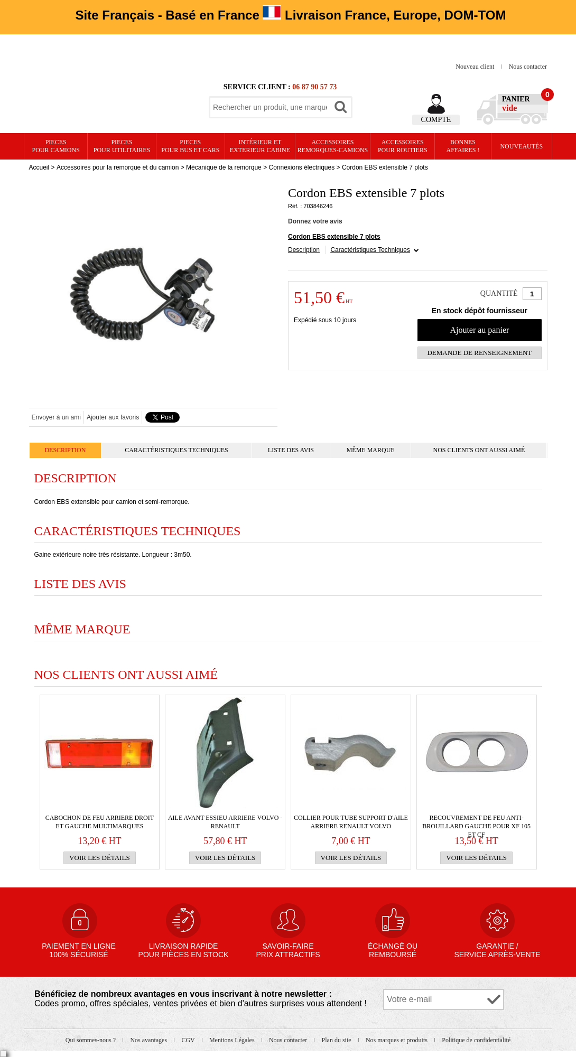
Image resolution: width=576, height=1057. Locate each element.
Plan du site (337, 1040)
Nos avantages (149, 1040)
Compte (436, 120)
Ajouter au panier (479, 329)
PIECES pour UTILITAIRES (122, 146)
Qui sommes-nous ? (91, 1040)
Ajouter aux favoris (113, 417)
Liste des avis (291, 450)
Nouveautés (521, 146)
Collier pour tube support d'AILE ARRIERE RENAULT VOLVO (351, 822)
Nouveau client (476, 66)
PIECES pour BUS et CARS (190, 146)
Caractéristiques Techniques (370, 250)
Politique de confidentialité (476, 1040)
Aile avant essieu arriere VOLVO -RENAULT (225, 822)
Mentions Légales (232, 1040)
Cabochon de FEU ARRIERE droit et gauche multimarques (99, 822)
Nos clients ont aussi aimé (479, 450)
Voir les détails (99, 858)
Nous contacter (528, 66)
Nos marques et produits (397, 1040)
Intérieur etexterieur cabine (260, 146)
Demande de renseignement (479, 353)
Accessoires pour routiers (403, 146)
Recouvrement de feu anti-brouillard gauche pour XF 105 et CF (476, 822)
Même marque (371, 450)
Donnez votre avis (315, 221)
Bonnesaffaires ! (463, 146)
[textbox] (270, 107)
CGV (188, 1040)
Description (304, 250)
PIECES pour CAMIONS (56, 146)
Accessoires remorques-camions (333, 146)
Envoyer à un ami (56, 417)
